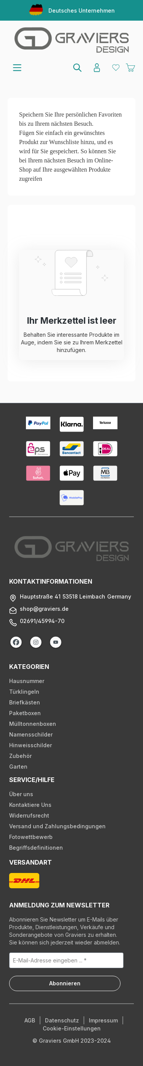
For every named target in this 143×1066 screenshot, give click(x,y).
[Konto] (96, 67)
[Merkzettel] (115, 67)
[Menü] (17, 67)
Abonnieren (64, 983)
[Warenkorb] (130, 67)
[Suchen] (77, 67)
